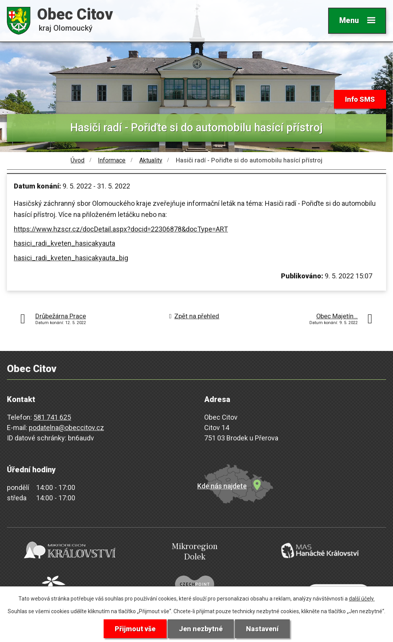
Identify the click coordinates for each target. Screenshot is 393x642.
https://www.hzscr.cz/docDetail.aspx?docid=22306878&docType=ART (121, 229)
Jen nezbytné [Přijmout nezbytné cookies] (201, 629)
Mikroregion (194, 551)
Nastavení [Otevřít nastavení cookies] (262, 629)
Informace (111, 160)
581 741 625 (52, 417)
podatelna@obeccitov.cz (66, 428)
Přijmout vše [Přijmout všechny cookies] (135, 629)
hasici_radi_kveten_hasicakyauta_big (71, 258)
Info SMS (360, 99)
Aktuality (150, 160)
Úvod (77, 160)
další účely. (362, 599)
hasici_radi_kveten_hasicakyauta (64, 243)
